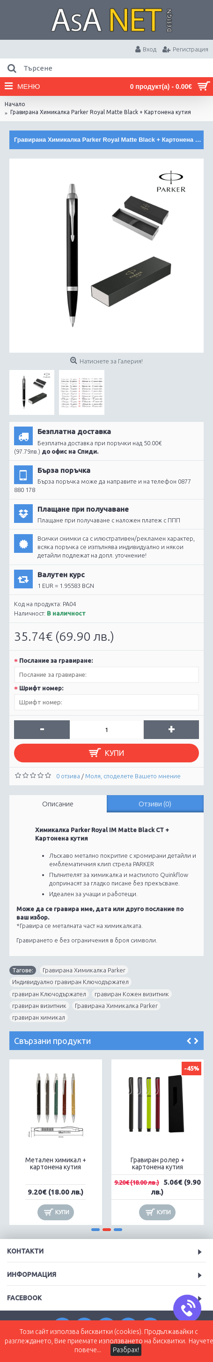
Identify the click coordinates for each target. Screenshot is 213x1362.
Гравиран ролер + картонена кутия (157, 1163)
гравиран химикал (38, 1017)
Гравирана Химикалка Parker (84, 970)
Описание (57, 804)
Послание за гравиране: (56, 660)
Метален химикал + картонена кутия (55, 1163)
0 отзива (68, 776)
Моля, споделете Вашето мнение (133, 776)
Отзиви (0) (155, 804)
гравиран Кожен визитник (132, 994)
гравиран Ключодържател (49, 994)
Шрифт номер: (41, 688)
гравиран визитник (39, 1005)
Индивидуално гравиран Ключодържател (70, 981)
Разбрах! (126, 1350)
